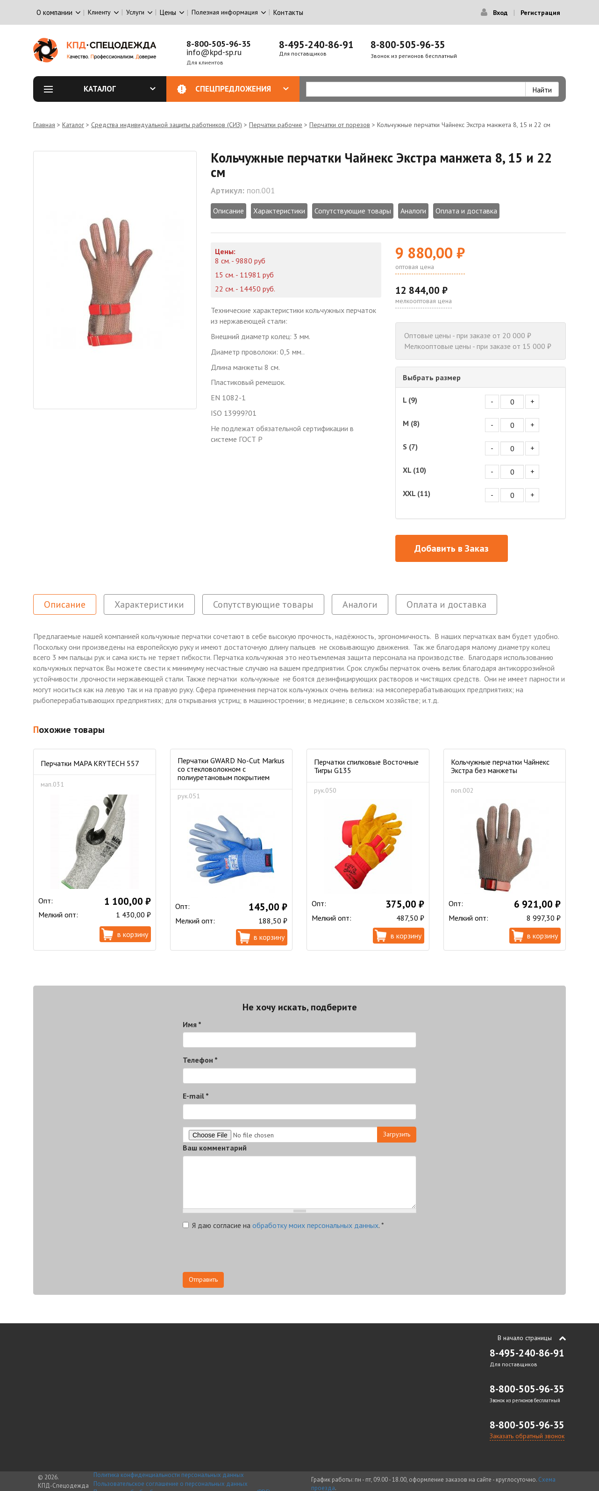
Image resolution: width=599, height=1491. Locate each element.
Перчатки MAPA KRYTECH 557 (90, 763)
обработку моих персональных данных (315, 1225)
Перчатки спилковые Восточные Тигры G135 (366, 766)
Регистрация (540, 12)
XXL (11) (416, 493)
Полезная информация (225, 12)
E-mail (196, 1095)
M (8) (411, 423)
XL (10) (414, 470)
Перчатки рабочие (275, 125)
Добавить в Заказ (451, 548)
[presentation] (254, 1253)
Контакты (288, 12)
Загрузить (396, 1134)
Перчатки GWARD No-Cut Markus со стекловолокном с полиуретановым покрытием (231, 769)
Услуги (135, 12)
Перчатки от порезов (339, 125)
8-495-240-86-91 (316, 44)
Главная (44, 125)
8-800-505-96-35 (218, 43)
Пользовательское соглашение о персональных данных (170, 1484)
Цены (168, 12)
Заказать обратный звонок (527, 1436)
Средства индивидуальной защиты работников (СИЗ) (166, 125)
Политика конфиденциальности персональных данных (168, 1475)
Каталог (120, 89)
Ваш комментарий (215, 1147)
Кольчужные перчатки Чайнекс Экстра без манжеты (500, 766)
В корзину (132, 934)
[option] (115, 280)
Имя (192, 1024)
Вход (500, 12)
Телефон (200, 1060)
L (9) (410, 400)
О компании (54, 12)
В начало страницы (525, 1338)
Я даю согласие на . (283, 1225)
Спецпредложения (242, 89)
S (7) (410, 446)
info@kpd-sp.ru (214, 52)
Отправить (203, 1279)
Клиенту (99, 12)
